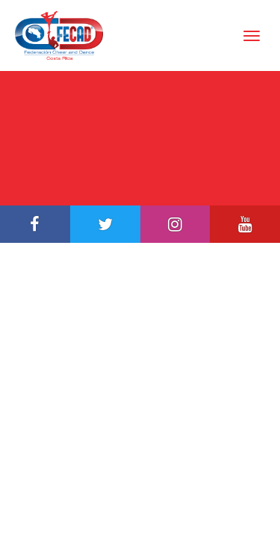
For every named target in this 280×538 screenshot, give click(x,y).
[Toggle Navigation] (251, 36)
